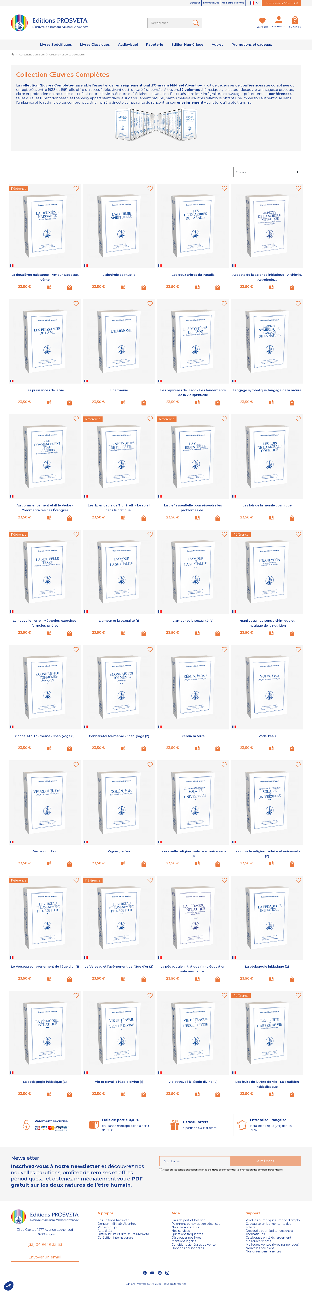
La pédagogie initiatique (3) (44, 1081)
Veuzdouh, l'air (45, 851)
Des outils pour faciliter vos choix (269, 1231)
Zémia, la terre (193, 736)
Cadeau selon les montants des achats (268, 1225)
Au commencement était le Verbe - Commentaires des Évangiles (45, 507)
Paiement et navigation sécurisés (196, 1224)
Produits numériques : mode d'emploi (273, 1220)
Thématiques (201, 3)
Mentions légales (184, 1241)
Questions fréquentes (187, 1234)
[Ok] (197, 23)
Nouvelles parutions (260, 1248)
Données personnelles (188, 1248)
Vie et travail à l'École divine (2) (193, 1081)
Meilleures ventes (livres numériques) (272, 1244)
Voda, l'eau (267, 736)
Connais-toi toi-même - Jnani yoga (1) (45, 738)
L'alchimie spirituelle (119, 274)
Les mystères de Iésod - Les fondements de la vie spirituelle (193, 392)
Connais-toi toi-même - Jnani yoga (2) (119, 738)
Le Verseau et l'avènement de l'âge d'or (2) (119, 968)
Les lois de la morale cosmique (267, 505)
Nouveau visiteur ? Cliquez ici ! (281, 3)
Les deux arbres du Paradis (193, 274)
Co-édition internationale (115, 1237)
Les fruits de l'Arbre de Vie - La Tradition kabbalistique (267, 1084)
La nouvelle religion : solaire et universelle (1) (193, 853)
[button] (9, 1286)
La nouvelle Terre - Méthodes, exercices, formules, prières (45, 622)
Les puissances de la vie (45, 390)
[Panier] (295, 20)
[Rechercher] (175, 23)
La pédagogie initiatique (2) (267, 966)
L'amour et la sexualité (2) (193, 620)
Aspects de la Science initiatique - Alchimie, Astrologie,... (267, 277)
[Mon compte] (278, 20)
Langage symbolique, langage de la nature (267, 392)
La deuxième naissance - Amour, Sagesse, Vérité (44, 277)
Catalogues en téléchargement (268, 1237)
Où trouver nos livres (186, 1237)
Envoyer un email (45, 1260)
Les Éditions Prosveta (113, 1220)
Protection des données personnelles (261, 1169)
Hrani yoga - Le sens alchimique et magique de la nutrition (267, 622)
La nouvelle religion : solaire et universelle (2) (267, 853)
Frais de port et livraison (188, 1220)
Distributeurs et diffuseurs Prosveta (123, 1234)
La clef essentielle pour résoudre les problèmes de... (193, 507)
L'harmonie (119, 390)
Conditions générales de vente (194, 1244)
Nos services (181, 1231)
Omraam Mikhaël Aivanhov (117, 1224)
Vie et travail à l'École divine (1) (119, 1081)
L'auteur (179, 3)
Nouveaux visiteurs (185, 1227)
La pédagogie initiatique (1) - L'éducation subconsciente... (193, 968)
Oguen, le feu (119, 851)
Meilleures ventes (229, 3)
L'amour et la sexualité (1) (119, 620)
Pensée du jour (109, 1227)
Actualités (105, 1231)
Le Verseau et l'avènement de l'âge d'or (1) (45, 968)
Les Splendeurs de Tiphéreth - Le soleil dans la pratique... (118, 507)
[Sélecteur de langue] (255, 3)
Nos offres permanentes (263, 1251)
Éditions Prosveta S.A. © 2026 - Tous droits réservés (156, 1287)
